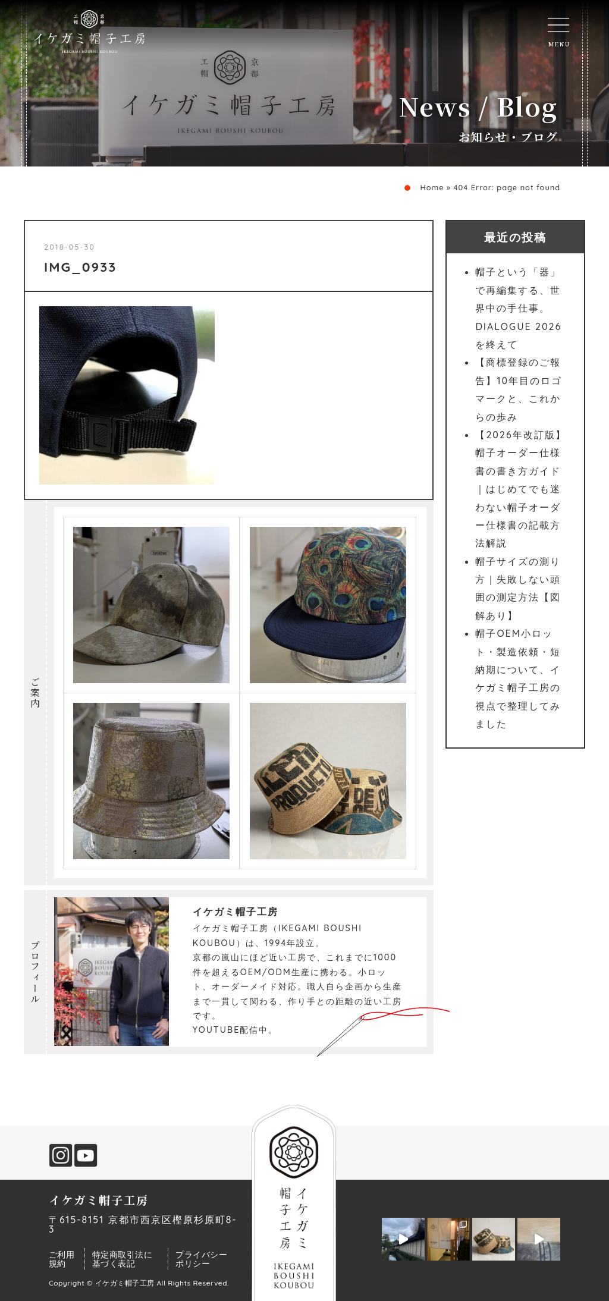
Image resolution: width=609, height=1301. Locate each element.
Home (432, 187)
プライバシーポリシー (201, 1258)
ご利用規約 (62, 1258)
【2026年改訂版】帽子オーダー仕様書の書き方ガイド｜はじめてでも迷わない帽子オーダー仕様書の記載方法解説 (520, 489)
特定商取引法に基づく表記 (122, 1258)
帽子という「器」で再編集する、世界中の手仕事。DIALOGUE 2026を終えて (518, 308)
